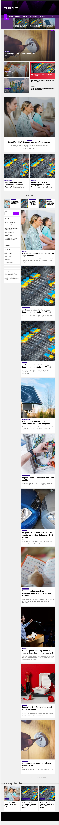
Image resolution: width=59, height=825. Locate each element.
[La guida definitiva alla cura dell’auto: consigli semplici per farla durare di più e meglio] (38, 510)
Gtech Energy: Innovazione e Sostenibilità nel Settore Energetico (37, 423)
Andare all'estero (8, 71)
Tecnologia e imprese (34, 16)
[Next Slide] (54, 30)
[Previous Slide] (52, 30)
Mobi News (12, 8)
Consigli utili (10, 16)
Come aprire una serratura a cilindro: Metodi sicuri (20, 53)
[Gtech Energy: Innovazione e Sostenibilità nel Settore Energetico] (38, 399)
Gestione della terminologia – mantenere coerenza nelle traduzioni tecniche (37, 594)
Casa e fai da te (25, 16)
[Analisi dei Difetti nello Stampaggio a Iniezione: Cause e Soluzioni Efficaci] (34, 23)
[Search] (54, 16)
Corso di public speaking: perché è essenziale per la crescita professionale (36, 654)
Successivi (43, 780)
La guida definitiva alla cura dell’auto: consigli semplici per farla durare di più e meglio (37, 536)
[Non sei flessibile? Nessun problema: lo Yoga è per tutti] (20, 23)
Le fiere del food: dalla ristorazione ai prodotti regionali (16, 90)
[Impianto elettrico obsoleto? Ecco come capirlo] (38, 455)
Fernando (6, 75)
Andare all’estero (17, 16)
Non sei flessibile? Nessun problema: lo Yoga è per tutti (18, 26)
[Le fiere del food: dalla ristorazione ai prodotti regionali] (16, 85)
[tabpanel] (43, 69)
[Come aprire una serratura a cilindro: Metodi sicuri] (29, 45)
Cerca (6, 212)
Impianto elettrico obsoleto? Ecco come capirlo (12, 246)
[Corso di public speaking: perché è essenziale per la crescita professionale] (38, 628)
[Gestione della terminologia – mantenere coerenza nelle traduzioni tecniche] (16, 69)
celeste (6, 91)
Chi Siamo (42, 16)
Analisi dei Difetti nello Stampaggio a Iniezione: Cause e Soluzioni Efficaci (34, 26)
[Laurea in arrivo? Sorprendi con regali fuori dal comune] (38, 687)
